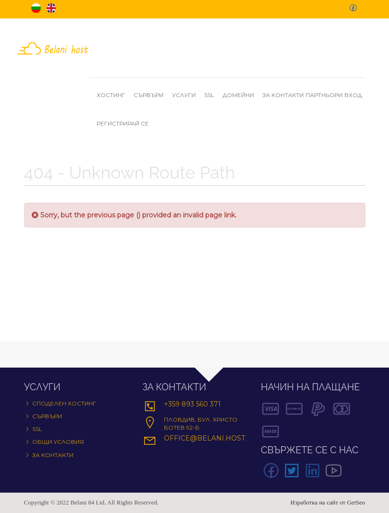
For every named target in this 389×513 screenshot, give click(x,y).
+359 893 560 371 (192, 404)
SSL (212, 95)
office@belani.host (204, 438)
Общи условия (58, 441)
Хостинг (114, 95)
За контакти (283, 95)
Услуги (187, 95)
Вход (353, 95)
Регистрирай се (123, 123)
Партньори (324, 95)
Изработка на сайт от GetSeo (327, 502)
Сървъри (152, 95)
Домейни (242, 95)
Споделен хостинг (64, 403)
